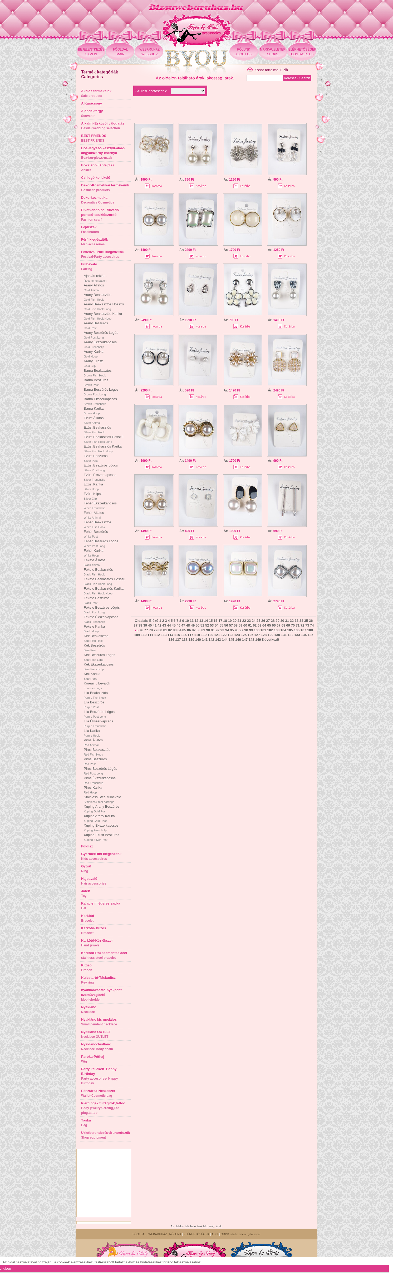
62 (255, 625)
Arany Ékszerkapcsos (100, 344)
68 (283, 625)
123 (230, 635)
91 (213, 630)
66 (274, 625)
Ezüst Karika (93, 486)
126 (250, 635)
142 (211, 640)
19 (230, 621)
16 (215, 621)
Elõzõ (153, 621)
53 (212, 625)
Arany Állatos (94, 287)
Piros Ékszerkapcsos (100, 780)
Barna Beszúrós (96, 382)
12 (196, 621)
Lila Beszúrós (94, 704)
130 (277, 635)
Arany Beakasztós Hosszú (104, 306)
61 (250, 625)
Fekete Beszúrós (97, 600)
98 (246, 630)
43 (164, 625)
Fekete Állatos (94, 562)
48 (188, 625)
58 (236, 625)
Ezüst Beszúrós (95, 458)
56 (226, 625)
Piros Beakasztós (97, 752)
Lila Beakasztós (96, 695)
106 (296, 630)
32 (292, 621)
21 (239, 621)
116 (184, 635)
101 (263, 630)
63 (259, 625)
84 (179, 630)
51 (202, 625)
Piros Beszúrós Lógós (100, 771)
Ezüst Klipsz (93, 496)
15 (211, 621)
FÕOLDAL (139, 1234)
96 (236, 630)
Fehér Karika (93, 553)
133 (297, 635)
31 (287, 621)
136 (171, 640)
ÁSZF (215, 1234)
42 (159, 625)
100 (257, 630)
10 (187, 621)
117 (190, 635)
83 (174, 630)
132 (290, 635)
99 (251, 630)
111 (150, 635)
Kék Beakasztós (96, 638)
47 (183, 625)
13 (201, 621)
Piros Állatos (93, 742)
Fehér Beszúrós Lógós (101, 543)
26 (263, 621)
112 (157, 635)
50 (197, 625)
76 (141, 630)
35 (306, 621)
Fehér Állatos (94, 515)
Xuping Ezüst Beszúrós (101, 837)
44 (169, 625)
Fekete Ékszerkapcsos (101, 619)
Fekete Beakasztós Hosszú (104, 581)
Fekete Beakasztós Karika (104, 591)
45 (173, 625)
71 (297, 625)
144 (225, 640)
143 (218, 640)
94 (227, 630)
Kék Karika (92, 676)
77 (146, 630)
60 (245, 625)
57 (231, 625)
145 (231, 640)
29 (277, 621)
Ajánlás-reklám (95, 278)
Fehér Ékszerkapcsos (100, 505)
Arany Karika (93, 354)
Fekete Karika (94, 628)
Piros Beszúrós (95, 761)
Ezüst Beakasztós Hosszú (103, 439)
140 (198, 640)
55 (221, 625)
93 (222, 630)
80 (160, 630)
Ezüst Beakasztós (97, 429)
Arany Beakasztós (97, 297)
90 (208, 630)
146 (238, 640)
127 (257, 635)
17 (220, 621)
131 (284, 635)
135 (310, 635)
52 (207, 625)
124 (237, 635)
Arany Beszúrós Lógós (101, 335)
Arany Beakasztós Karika (103, 316)
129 (270, 635)
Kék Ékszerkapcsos (99, 666)
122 (224, 635)
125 (244, 635)
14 (206, 621)
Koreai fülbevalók (97, 685)
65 (269, 625)
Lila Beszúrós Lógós (99, 714)
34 (301, 621)
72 (302, 625)
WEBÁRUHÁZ (157, 1234)
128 (264, 635)
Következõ (270, 640)
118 (197, 635)
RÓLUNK (175, 1234)
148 (251, 640)
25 (258, 621)
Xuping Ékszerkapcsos (101, 827)
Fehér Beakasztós (97, 524)
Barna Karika (94, 410)
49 (193, 625)
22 (244, 621)
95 (232, 630)
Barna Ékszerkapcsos (100, 401)
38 (140, 625)
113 (164, 635)
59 (240, 625)
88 (198, 630)
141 (205, 640)
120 (210, 635)
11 (192, 621)
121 (217, 635)
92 (217, 630)
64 (264, 625)
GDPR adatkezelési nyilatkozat (241, 1234)
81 (165, 630)
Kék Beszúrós (94, 647)
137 (178, 640)
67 (278, 625)
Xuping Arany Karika (99, 818)
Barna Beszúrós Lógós (101, 392)
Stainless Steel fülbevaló (102, 799)
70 (293, 625)
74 (312, 625)
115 (177, 635)
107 (303, 630)
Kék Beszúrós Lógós (99, 657)
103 (276, 630)
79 (156, 630)
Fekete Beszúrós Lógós (102, 609)
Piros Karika (93, 790)
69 (288, 625)
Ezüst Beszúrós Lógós (101, 467)
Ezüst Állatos (94, 420)
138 (185, 640)
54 (216, 625)
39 (145, 625)
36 (311, 621)
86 (189, 630)
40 (150, 625)
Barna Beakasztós (98, 373)
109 (137, 635)
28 (272, 621)
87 (193, 630)
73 (307, 625)
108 (310, 630)
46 (178, 625)
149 (258, 640)
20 (234, 621)
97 (241, 630)
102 (270, 630)
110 (144, 635)
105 (290, 630)
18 (225, 621)
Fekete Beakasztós (98, 572)
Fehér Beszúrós (96, 534)
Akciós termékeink (96, 93)
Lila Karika (92, 733)
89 (203, 630)
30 (282, 621)
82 (170, 630)
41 (154, 625)
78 (151, 630)
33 (296, 621)
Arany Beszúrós (96, 325)
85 (184, 630)
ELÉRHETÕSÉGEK (196, 1234)
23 (249, 621)
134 (304, 635)
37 (135, 625)
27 (268, 621)
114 (170, 635)
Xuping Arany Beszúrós (101, 809)
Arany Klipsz (93, 363)
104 (283, 630)
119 (204, 635)
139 (191, 640)
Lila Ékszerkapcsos (98, 723)
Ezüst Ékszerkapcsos (100, 477)
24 (254, 621)
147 (245, 640)
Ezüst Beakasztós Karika (103, 448)
